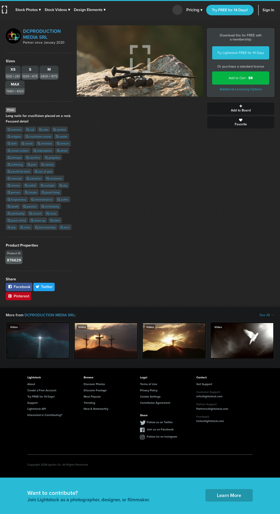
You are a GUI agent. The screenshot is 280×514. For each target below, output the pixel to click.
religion (14, 136)
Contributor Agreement (155, 403)
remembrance (41, 199)
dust (65, 227)
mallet (30, 185)
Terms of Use (148, 384)
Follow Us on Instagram (162, 436)
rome (25, 227)
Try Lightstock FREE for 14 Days (240, 52)
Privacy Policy (149, 390)
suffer (62, 199)
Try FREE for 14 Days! (230, 10)
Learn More (229, 495)
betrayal (14, 158)
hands (27, 143)
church (35, 213)
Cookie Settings (150, 396)
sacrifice (33, 158)
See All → (267, 315)
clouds (31, 192)
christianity (50, 206)
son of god (43, 171)
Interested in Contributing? (44, 415)
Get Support (204, 384)
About (31, 384)
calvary (47, 164)
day (12, 227)
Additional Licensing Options (241, 89)
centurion (54, 178)
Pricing (194, 10)
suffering (15, 164)
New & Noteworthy (96, 409)
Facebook (19, 286)
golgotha (52, 158)
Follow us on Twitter (160, 422)
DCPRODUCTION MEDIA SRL (42, 34)
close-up (38, 220)
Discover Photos (94, 384)
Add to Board (240, 108)
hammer (15, 129)
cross (51, 213)
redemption (43, 151)
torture (63, 143)
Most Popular (92, 396)
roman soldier (18, 151)
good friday (51, 192)
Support (32, 403)
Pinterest (18, 296)
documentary (45, 227)
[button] (28, 10)
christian (45, 143)
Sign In (268, 10)
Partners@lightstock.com (212, 409)
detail (62, 151)
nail (30, 129)
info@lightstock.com (209, 396)
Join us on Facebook (160, 429)
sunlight (48, 185)
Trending (89, 403)
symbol (59, 129)
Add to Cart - (241, 78)
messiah (15, 178)
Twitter (44, 286)
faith (12, 143)
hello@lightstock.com (210, 421)
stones (14, 185)
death (13, 206)
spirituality (16, 213)
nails (43, 129)
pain (32, 164)
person (14, 192)
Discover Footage (95, 390)
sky (63, 185)
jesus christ (17, 220)
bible (55, 220)
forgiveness (17, 199)
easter (61, 136)
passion (30, 206)
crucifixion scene (38, 136)
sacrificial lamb (19, 171)
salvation (34, 178)
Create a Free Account (41, 390)
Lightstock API (36, 409)
